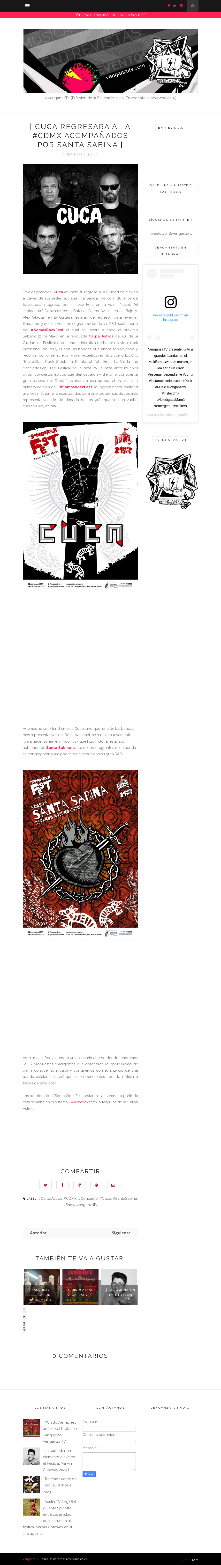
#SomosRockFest (48, 330)
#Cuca (105, 1198)
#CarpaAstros (50, 1198)
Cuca (58, 292)
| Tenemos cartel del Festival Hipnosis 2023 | (60, 1485)
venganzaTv (87, 1205)
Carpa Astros (101, 336)
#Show (69, 1205)
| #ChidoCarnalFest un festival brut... (81, 1292)
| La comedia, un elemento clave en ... (120, 1295)
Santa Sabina (58, 748)
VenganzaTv (30, 1559)
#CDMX (70, 1198)
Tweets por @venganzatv (170, 233)
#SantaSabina (125, 1198)
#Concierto (88, 1198)
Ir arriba (189, 1559)
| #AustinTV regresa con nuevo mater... (41, 1295)
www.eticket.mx (84, 1102)
